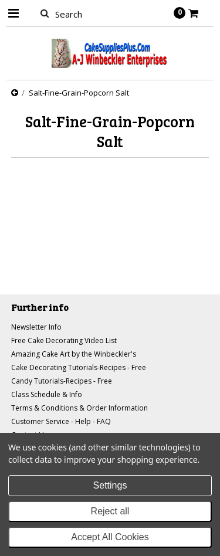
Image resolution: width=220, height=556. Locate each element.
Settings (110, 485)
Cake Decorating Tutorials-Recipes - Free (78, 367)
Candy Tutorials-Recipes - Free (61, 381)
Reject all (110, 511)
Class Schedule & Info (46, 394)
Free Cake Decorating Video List (64, 340)
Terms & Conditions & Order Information (79, 408)
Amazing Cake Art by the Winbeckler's (73, 354)
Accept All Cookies (110, 537)
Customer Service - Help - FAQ (61, 421)
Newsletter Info (36, 327)
